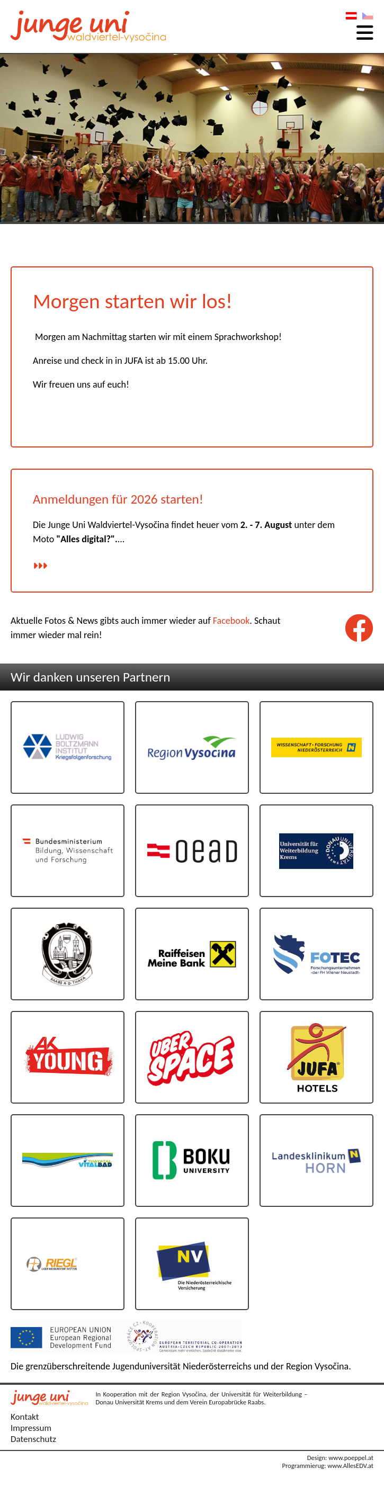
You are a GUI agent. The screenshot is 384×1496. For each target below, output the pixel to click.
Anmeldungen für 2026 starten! (118, 499)
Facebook (231, 620)
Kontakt (25, 1416)
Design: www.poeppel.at (340, 1458)
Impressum (31, 1428)
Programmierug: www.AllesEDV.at (327, 1466)
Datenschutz (33, 1439)
